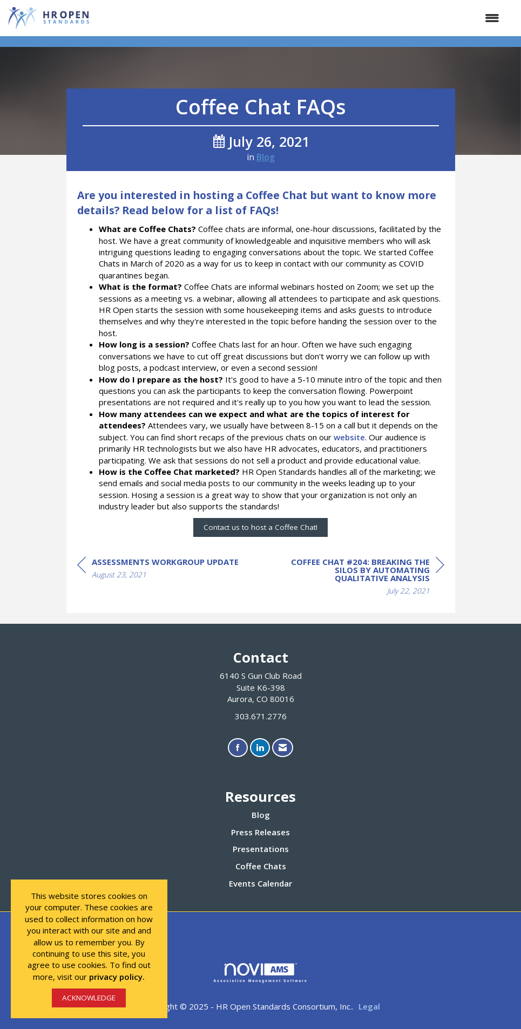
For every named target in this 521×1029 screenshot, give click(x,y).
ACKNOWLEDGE (89, 998)
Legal (369, 1006)
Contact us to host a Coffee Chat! (260, 527)
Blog (265, 157)
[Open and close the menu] (301, 18)
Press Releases (260, 832)
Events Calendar (260, 883)
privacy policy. (117, 976)
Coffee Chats (260, 866)
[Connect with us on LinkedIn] (260, 747)
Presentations (261, 848)
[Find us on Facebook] (238, 747)
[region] (363, 577)
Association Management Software (260, 973)
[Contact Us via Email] (282, 747)
